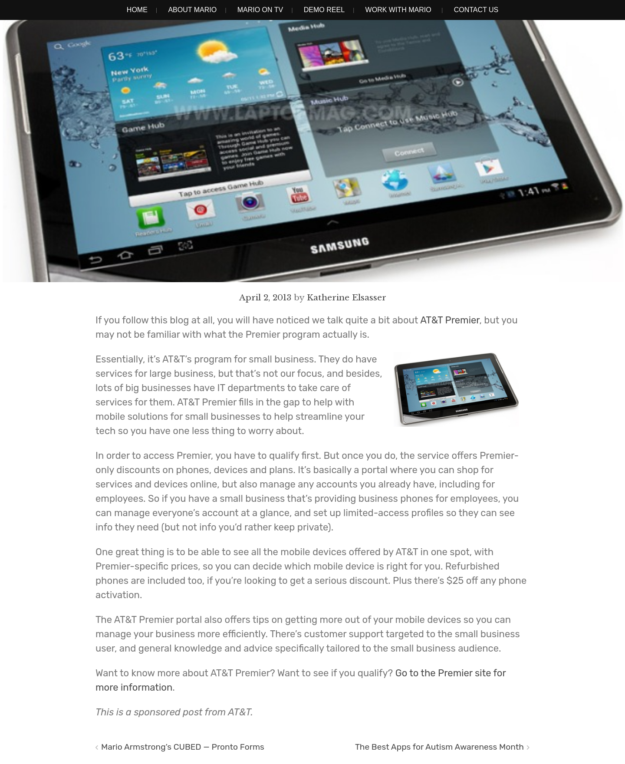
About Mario (192, 9)
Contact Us (476, 9)
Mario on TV (260, 9)
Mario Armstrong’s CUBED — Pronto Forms (182, 747)
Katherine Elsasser (346, 297)
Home (137, 9)
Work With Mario (398, 9)
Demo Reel (324, 9)
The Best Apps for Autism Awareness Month (439, 747)
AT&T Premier (449, 320)
